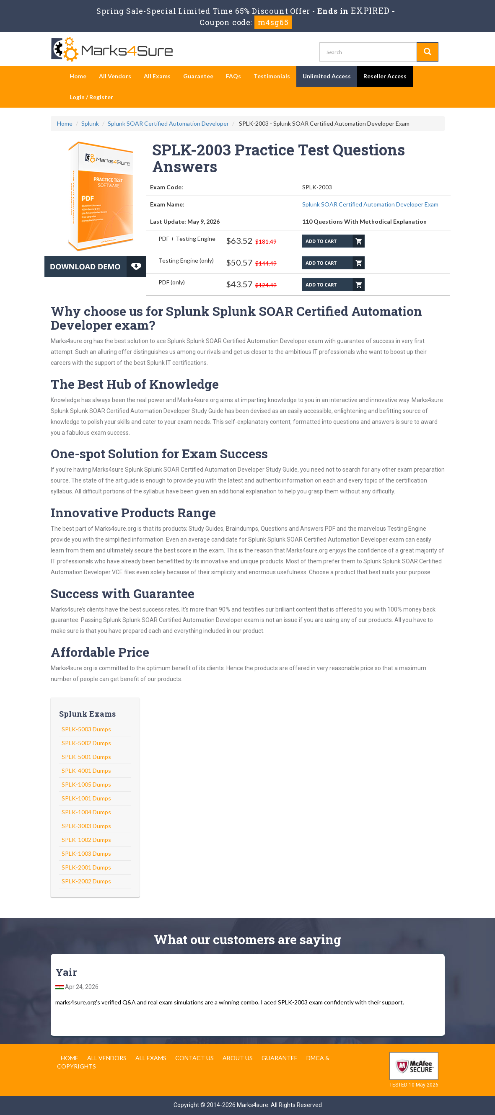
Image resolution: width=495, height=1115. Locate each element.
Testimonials (272, 76)
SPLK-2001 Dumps (86, 867)
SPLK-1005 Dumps (86, 784)
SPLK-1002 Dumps (86, 839)
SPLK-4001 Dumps (86, 770)
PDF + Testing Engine (186, 238)
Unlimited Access (327, 76)
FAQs (233, 76)
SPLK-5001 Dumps (86, 756)
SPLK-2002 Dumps (86, 881)
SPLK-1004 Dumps (86, 812)
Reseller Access (385, 76)
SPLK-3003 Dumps (86, 825)
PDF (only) (171, 282)
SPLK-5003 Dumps (86, 729)
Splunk (90, 123)
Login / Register (91, 97)
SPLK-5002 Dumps (86, 742)
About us (238, 1057)
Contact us (194, 1057)
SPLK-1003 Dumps (86, 853)
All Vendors (115, 76)
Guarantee (198, 76)
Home (78, 76)
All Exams (157, 76)
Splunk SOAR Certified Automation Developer (168, 123)
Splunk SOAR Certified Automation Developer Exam (370, 204)
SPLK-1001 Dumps (86, 798)
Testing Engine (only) (186, 260)
